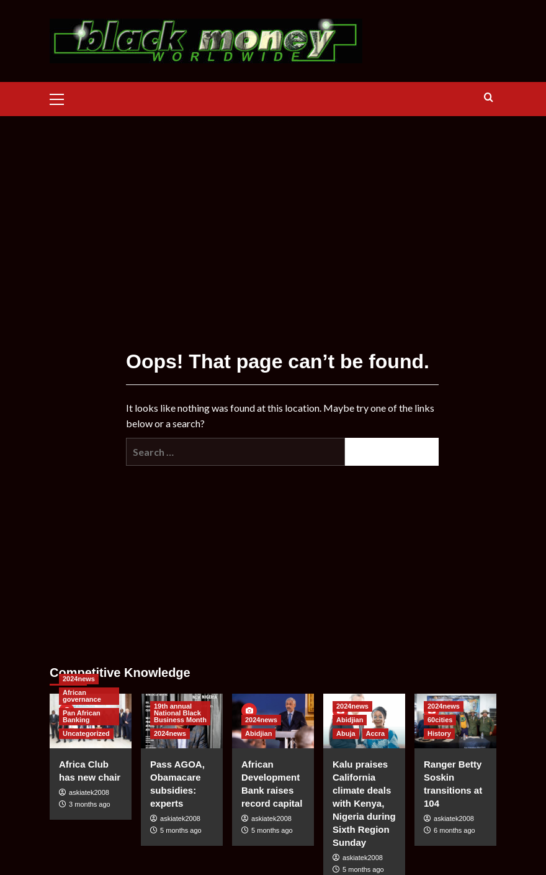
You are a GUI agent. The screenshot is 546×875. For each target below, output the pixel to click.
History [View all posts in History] (439, 733)
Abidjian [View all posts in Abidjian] (258, 733)
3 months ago (89, 804)
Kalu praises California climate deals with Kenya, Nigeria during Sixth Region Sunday (364, 803)
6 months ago (454, 830)
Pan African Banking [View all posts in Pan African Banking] (82, 716)
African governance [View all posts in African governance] (82, 696)
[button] (62, 97)
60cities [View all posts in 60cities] (439, 719)
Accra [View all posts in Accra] (375, 733)
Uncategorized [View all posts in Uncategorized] (86, 733)
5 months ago (181, 830)
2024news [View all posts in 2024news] (79, 678)
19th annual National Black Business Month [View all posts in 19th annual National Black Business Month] (180, 712)
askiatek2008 (89, 792)
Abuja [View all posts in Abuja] (346, 733)
